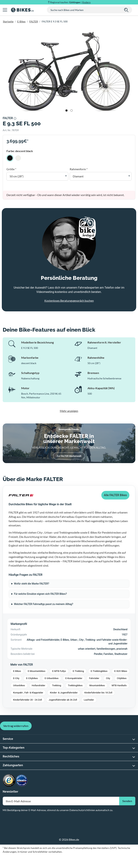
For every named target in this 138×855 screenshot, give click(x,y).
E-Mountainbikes (36, 671)
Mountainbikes (97, 685)
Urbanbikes (19, 685)
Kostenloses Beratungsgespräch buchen (69, 300)
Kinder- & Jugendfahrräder (64, 692)
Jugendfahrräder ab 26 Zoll (63, 699)
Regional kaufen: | (70, 2)
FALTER (33, 21)
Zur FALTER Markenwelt (69, 456)
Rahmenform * (79, 169)
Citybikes (121, 678)
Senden (127, 801)
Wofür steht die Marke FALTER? (31, 583)
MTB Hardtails (119, 685)
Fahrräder (94, 678)
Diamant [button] (78, 176)
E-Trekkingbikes (99, 671)
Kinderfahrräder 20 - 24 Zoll (27, 699)
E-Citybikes (32, 678)
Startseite (8, 21)
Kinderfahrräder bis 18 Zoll (98, 692)
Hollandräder (38, 685)
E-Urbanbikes (51, 678)
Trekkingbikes (75, 685)
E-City (16, 678)
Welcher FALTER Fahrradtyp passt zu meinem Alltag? (43, 604)
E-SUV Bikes (120, 671)
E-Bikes (21, 21)
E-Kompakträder (73, 678)
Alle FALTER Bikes (115, 495)
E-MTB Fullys (59, 671)
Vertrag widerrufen (15, 725)
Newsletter (10, 791)
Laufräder (89, 699)
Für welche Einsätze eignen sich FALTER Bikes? (40, 593)
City (108, 678)
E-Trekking (78, 671)
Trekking (56, 685)
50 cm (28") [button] (17, 176)
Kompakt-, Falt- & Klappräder (28, 692)
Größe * (11, 169)
